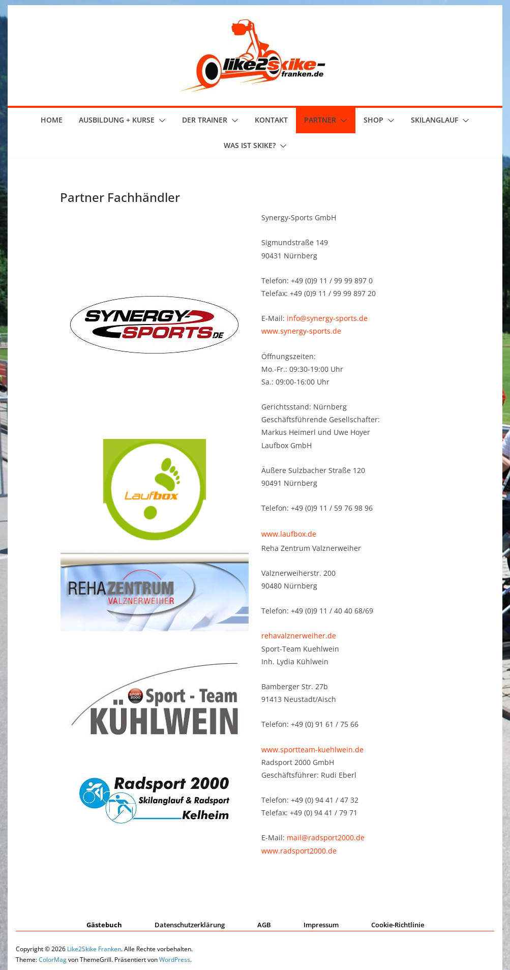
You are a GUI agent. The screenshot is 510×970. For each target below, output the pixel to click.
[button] (160, 120)
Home (52, 120)
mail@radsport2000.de (326, 837)
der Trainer (204, 120)
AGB (264, 924)
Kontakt (271, 120)
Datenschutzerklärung (190, 924)
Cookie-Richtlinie (397, 924)
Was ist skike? (250, 145)
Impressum (321, 924)
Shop (373, 120)
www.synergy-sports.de (301, 331)
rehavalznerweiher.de (298, 635)
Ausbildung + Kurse (117, 120)
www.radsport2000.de (299, 851)
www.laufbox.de (288, 534)
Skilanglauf (434, 120)
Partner (320, 120)
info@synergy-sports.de (327, 318)
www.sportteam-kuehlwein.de (312, 749)
